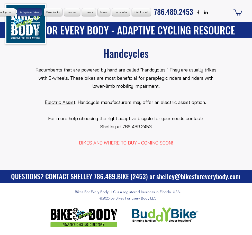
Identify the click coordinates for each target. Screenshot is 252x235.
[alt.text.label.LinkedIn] (206, 12)
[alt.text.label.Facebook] (198, 12)
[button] (89, 12)
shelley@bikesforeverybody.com (198, 176)
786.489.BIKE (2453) (121, 176)
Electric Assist (60, 102)
